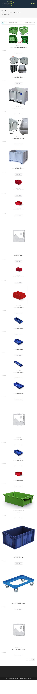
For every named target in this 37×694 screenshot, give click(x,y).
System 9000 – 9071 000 (18, 276)
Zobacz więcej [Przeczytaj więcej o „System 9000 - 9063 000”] (18, 195)
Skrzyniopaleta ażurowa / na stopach (18, 47)
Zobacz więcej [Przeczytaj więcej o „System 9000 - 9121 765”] (18, 378)
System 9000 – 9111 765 (18, 328)
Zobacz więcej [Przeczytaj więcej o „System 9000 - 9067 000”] (18, 215)
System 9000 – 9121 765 (18, 372)
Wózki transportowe (18, 602)
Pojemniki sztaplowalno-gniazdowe (18, 510)
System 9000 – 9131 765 (18, 439)
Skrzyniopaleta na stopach (18, 138)
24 (30, 22)
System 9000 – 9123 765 (18, 393)
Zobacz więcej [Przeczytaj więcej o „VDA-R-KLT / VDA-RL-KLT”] (18, 563)
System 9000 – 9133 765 (18, 460)
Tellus (18, 512)
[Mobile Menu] (32, 4)
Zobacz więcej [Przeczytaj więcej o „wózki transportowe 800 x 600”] (18, 655)
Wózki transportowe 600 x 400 (18, 603)
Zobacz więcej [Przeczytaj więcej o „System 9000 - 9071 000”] (18, 282)
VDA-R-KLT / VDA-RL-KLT (18, 557)
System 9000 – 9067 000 (18, 210)
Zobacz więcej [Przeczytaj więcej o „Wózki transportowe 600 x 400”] (18, 609)
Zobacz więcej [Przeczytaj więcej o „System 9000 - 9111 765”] (18, 334)
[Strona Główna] (2, 14)
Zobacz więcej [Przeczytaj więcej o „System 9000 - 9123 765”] (18, 399)
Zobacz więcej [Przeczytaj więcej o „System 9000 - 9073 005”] (18, 313)
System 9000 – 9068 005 (18, 255)
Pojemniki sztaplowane (18, 556)
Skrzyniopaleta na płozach (18, 77)
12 (28, 22)
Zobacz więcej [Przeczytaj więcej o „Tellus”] (18, 517)
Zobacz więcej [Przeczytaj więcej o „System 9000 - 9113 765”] (18, 355)
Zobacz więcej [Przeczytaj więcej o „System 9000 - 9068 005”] (18, 261)
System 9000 (18, 188)
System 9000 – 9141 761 (18, 480)
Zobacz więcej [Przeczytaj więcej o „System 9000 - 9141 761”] (18, 486)
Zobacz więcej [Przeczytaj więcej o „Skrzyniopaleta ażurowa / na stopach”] (18, 53)
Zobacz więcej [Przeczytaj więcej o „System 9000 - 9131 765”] (18, 444)
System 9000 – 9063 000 (18, 189)
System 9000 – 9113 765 (18, 349)
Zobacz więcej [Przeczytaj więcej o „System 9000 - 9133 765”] (18, 466)
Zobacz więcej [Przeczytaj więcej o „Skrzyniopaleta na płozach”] (18, 83)
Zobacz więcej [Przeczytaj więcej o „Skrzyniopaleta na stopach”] (18, 144)
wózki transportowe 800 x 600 (18, 649)
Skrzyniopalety (18, 45)
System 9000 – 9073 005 (18, 307)
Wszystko (33, 22)
